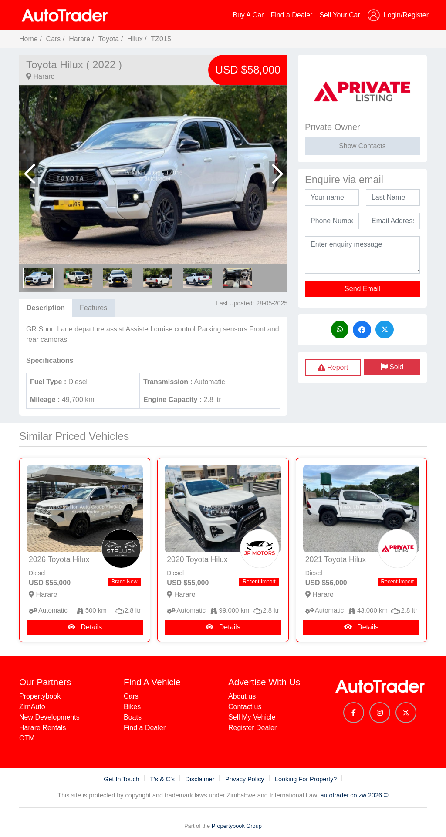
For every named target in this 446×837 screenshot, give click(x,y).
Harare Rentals (42, 727)
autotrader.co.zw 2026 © (354, 795)
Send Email (362, 288)
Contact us (244, 706)
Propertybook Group (237, 826)
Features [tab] (93, 307)
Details (85, 627)
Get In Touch (122, 779)
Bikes (132, 706)
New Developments (49, 717)
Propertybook (40, 696)
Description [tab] (46, 307)
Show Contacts (362, 146)
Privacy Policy (245, 779)
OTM (27, 738)
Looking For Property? (306, 779)
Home (28, 39)
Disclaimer (200, 779)
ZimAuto (32, 706)
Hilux (135, 39)
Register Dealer (252, 727)
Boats (133, 717)
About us (242, 696)
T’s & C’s (163, 779)
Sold (392, 367)
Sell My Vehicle (252, 717)
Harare (79, 39)
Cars (53, 39)
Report (333, 367)
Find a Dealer (291, 15)
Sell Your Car (339, 15)
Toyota (109, 39)
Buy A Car (248, 15)
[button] (29, 174)
